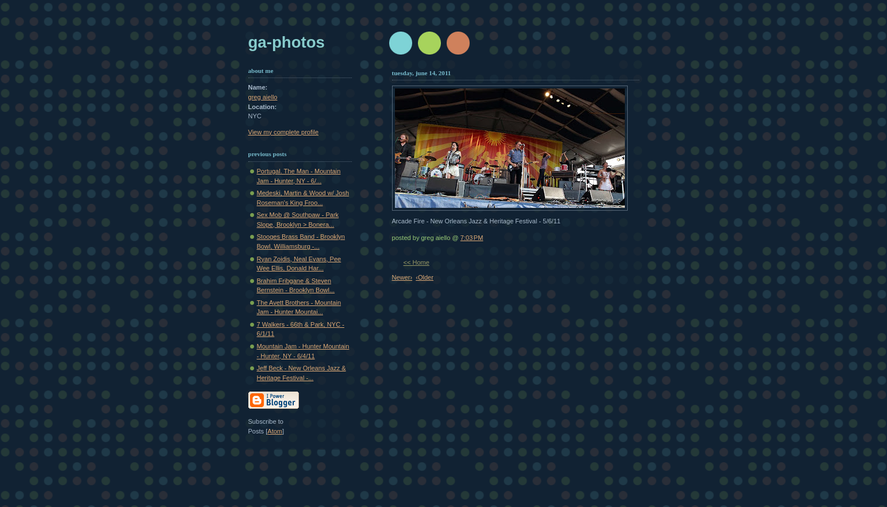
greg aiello (263, 97)
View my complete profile (283, 132)
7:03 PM (471, 237)
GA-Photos (286, 42)
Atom (274, 431)
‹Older (424, 277)
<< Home (416, 262)
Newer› (402, 277)
